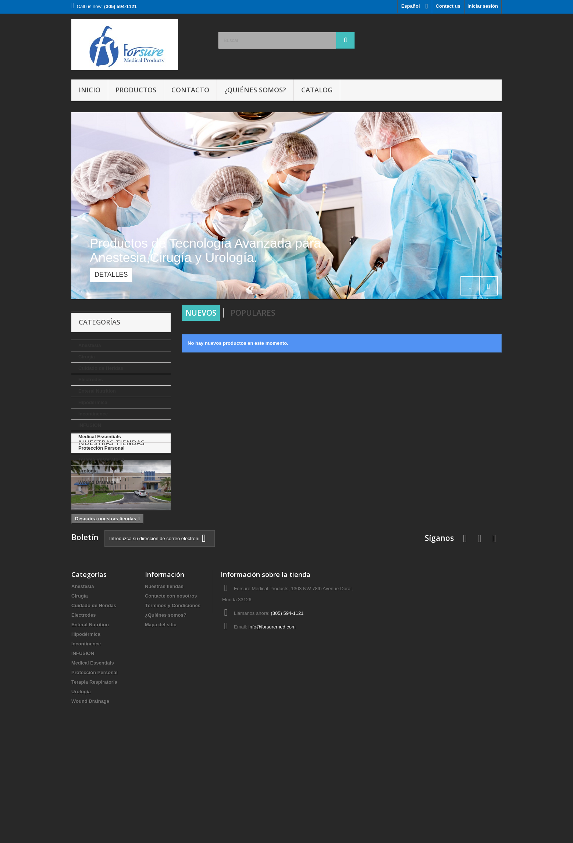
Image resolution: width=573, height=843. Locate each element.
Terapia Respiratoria (101, 459)
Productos (135, 89)
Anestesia (89, 345)
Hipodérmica (92, 402)
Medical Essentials (99, 436)
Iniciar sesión (482, 6)
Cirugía (86, 356)
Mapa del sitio (161, 720)
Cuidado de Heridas (100, 368)
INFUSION (89, 425)
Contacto (190, 89)
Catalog (316, 89)
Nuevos (200, 313)
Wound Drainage (97, 482)
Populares (253, 313)
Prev (470, 285)
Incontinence (93, 414)
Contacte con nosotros (171, 691)
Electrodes (90, 379)
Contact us (448, 6)
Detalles (111, 274)
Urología (88, 471)
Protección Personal (101, 448)
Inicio (89, 89)
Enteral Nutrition (97, 391)
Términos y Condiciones (172, 701)
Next (488, 285)
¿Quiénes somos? (255, 89)
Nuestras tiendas (112, 510)
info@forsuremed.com (272, 722)
